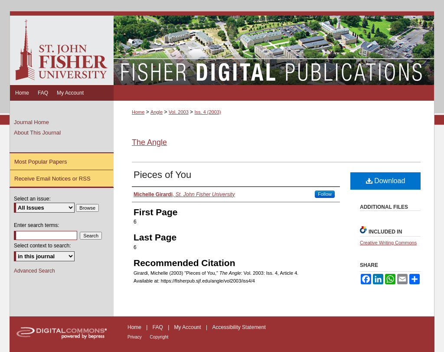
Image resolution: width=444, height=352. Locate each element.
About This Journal (37, 132)
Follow (325, 194)
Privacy (135, 337)
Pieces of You (162, 174)
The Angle (149, 142)
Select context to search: (42, 246)
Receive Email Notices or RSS (52, 178)
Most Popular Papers (40, 161)
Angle (156, 112)
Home (138, 112)
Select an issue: (32, 199)
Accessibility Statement (238, 327)
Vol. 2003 (179, 112)
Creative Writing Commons (388, 242)
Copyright (159, 337)
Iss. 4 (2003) (207, 112)
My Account (188, 327)
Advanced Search (34, 271)
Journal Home (31, 122)
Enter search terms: (36, 225)
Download (385, 180)
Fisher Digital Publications (274, 48)
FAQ (158, 327)
